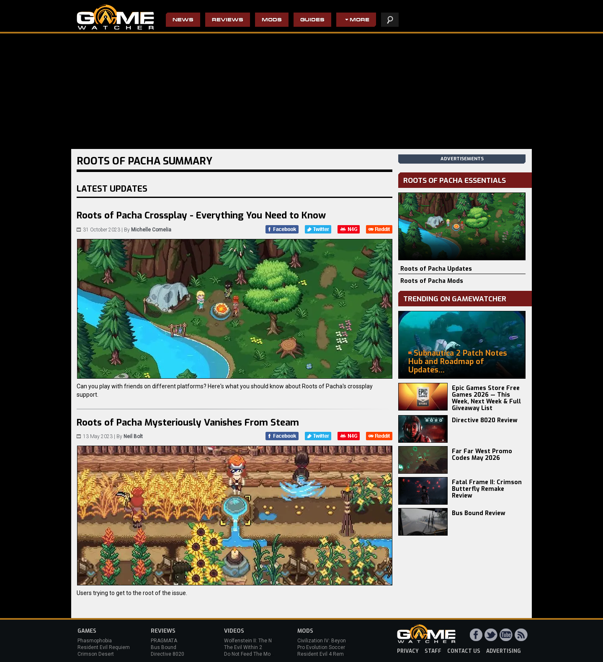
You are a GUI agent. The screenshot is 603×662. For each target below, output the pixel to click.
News (183, 20)
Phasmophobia (94, 641)
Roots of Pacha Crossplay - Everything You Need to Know (201, 215)
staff (433, 651)
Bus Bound (163, 647)
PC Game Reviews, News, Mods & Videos (115, 17)
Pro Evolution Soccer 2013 (327, 647)
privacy (408, 651)
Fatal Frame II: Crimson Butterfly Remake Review (487, 489)
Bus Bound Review (478, 513)
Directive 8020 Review (485, 420)
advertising (503, 651)
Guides (312, 20)
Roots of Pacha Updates (436, 269)
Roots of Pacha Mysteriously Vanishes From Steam (188, 422)
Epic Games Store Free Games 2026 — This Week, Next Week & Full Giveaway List (486, 398)
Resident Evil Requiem (103, 647)
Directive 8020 (167, 654)
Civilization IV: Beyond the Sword (335, 641)
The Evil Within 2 (243, 647)
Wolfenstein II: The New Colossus (263, 641)
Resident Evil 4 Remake (324, 654)
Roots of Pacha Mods (431, 281)
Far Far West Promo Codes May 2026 (482, 454)
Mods (272, 20)
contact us (463, 651)
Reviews (227, 20)
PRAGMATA (164, 641)
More (359, 20)
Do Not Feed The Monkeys (254, 654)
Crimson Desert (95, 654)
